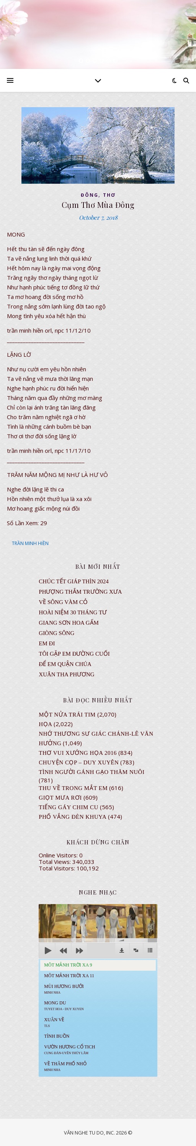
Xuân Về (54, 1022)
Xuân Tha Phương (66, 674)
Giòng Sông (56, 633)
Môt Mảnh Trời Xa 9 (68, 965)
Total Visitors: (58, 868)
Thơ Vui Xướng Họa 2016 (78, 753)
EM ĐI (47, 643)
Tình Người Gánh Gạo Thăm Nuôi (91, 772)
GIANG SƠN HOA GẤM (69, 623)
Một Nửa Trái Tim (67, 715)
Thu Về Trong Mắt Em (73, 788)
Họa (45, 724)
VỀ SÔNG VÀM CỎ (63, 602)
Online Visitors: (59, 855)
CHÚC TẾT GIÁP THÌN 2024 (73, 581)
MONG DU (63, 1005)
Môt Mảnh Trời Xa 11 (69, 975)
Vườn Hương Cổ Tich (69, 1049)
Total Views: (55, 861)
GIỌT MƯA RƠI (60, 798)
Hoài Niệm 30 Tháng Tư (73, 612)
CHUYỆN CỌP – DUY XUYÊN (79, 762)
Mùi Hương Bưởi (63, 989)
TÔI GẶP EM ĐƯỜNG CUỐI (74, 654)
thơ (109, 195)
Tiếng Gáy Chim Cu (68, 807)
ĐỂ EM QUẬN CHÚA (65, 664)
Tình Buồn (56, 1036)
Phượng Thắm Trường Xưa (80, 592)
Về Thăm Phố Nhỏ (65, 1066)
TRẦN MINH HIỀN (30, 543)
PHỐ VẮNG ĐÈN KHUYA (72, 817)
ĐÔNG (89, 195)
